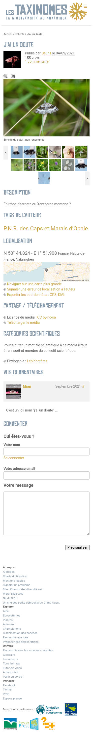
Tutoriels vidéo (12, 668)
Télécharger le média (13, 76)
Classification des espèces (20, 633)
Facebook (9, 685)
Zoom (5, 76)
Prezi (6, 694)
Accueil (7, 34)
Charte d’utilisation (15, 576)
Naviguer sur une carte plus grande (34, 284)
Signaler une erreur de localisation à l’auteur (41, 289)
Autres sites (10, 672)
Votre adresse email (19, 469)
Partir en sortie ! (13, 676)
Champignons (12, 628)
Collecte (20, 34)
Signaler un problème (16, 585)
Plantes (8, 620)
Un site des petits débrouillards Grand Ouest (31, 602)
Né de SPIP (10, 598)
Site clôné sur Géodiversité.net (22, 589)
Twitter (7, 689)
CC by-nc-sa (46, 317)
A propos (9, 571)
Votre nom (11, 445)
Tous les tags (11, 663)
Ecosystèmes (11, 615)
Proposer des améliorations (21, 642)
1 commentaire (37, 61)
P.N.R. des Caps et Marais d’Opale (45, 228)
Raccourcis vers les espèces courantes (28, 650)
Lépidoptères (37, 361)
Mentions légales (14, 580)
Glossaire (9, 654)
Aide (6, 611)
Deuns (46, 53)
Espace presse (12, 698)
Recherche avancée (15, 637)
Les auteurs (10, 659)
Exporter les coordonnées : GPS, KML (36, 295)
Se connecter (13, 458)
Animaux (8, 624)
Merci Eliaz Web (13, 593)
